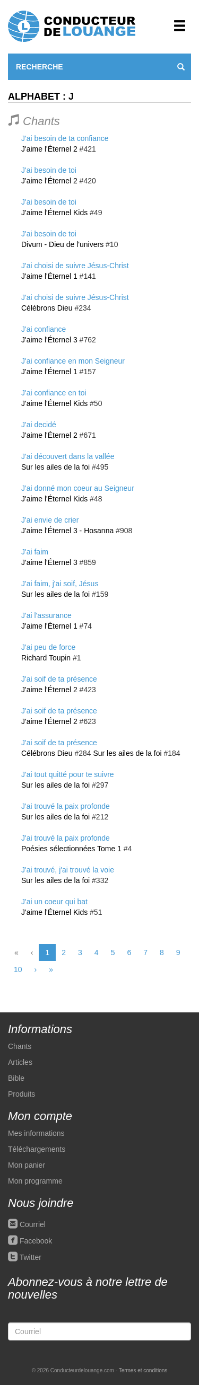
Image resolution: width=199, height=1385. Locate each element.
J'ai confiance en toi (53, 393)
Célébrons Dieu (47, 308)
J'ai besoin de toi (48, 170)
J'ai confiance (43, 329)
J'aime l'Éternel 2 (49, 149)
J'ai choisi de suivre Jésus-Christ (75, 265)
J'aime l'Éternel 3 (49, 340)
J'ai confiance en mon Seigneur (73, 361)
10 (18, 969)
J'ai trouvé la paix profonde (65, 806)
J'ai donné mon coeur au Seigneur (77, 488)
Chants (19, 1046)
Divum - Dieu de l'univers (62, 244)
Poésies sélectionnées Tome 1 (71, 848)
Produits (21, 1094)
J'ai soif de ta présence (59, 679)
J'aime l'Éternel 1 (49, 276)
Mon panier (26, 1165)
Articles (20, 1062)
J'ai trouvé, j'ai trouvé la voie (67, 870)
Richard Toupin (46, 658)
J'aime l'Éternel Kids (54, 212)
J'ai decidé (38, 424)
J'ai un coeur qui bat (54, 901)
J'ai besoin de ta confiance (65, 138)
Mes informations (36, 1133)
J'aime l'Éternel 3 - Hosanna (67, 530)
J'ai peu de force (48, 647)
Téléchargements (36, 1149)
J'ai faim (34, 552)
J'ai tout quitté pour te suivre (67, 774)
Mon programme (35, 1181)
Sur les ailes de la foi (55, 467)
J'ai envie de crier (50, 520)
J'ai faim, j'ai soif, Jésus (59, 583)
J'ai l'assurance (46, 615)
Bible (16, 1078)
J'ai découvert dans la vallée (67, 456)
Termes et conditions (143, 1370)
